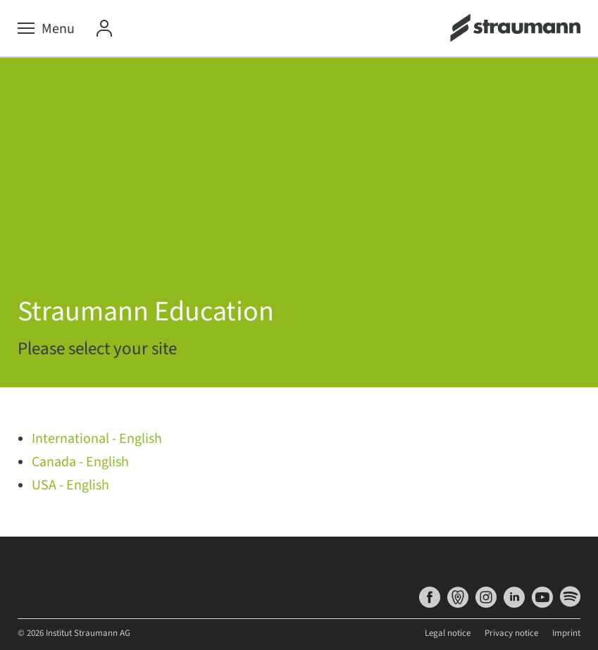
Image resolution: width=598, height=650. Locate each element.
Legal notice (448, 633)
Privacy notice (511, 633)
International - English (97, 439)
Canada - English (80, 462)
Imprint (566, 633)
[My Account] (104, 29)
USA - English (70, 485)
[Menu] (46, 29)
